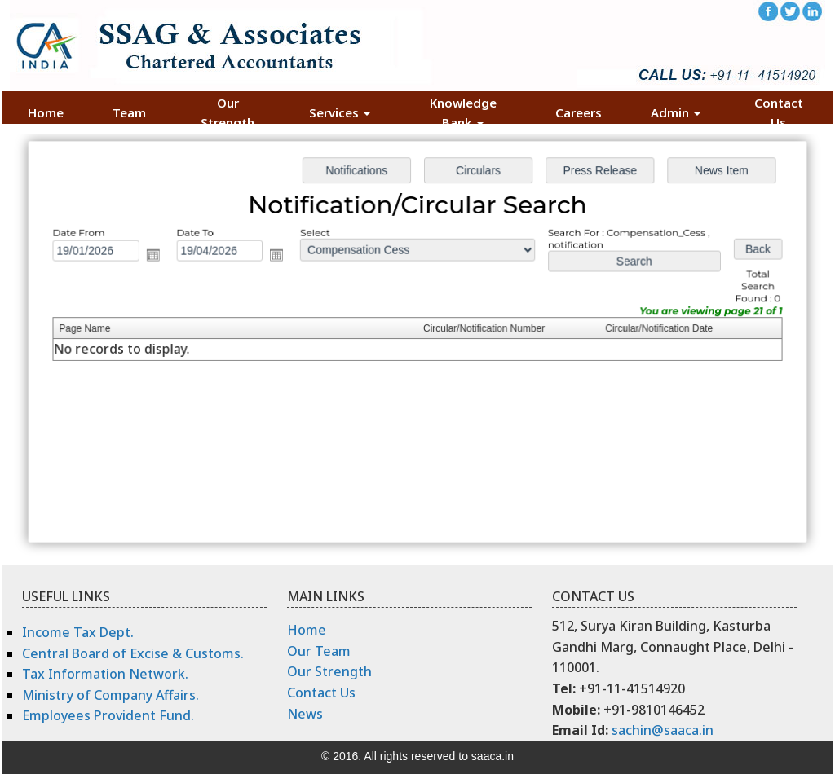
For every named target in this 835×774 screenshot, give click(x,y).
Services (339, 112)
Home (46, 112)
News (305, 714)
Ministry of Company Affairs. (110, 695)
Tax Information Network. (105, 674)
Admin (675, 112)
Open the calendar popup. (165, 258)
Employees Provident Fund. (108, 715)
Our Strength (227, 112)
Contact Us (778, 112)
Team (129, 112)
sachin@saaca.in (663, 730)
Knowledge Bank (463, 112)
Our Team (319, 651)
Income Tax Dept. (78, 632)
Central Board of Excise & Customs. (133, 653)
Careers (578, 112)
